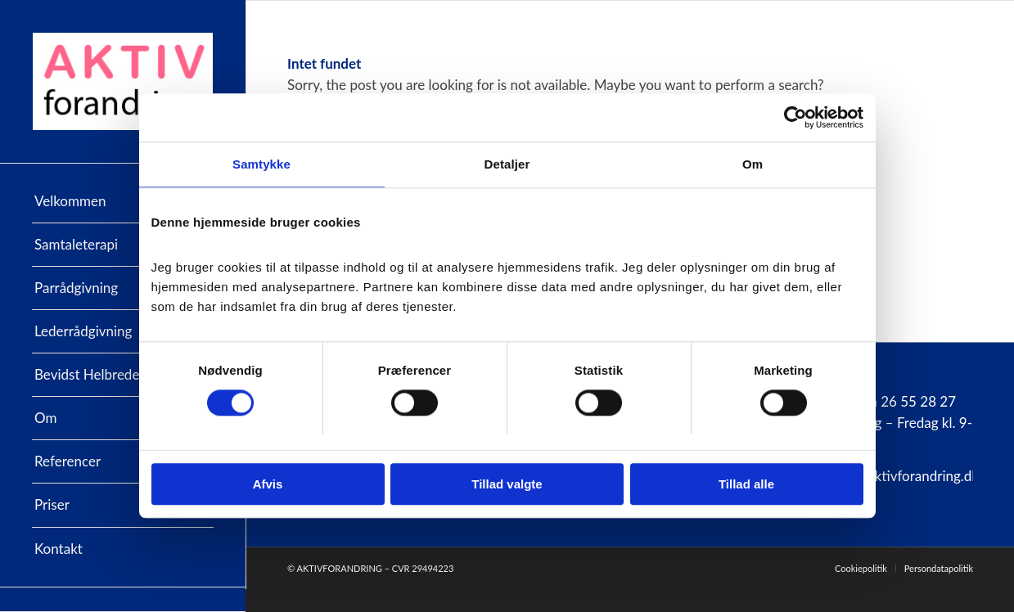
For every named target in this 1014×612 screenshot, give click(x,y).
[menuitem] (123, 201)
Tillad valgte (506, 485)
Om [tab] (752, 165)
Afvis (268, 485)
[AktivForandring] (123, 81)
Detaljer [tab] (507, 165)
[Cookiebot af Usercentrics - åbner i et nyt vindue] (791, 118)
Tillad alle (746, 485)
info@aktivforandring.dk (905, 475)
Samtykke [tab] (261, 165)
